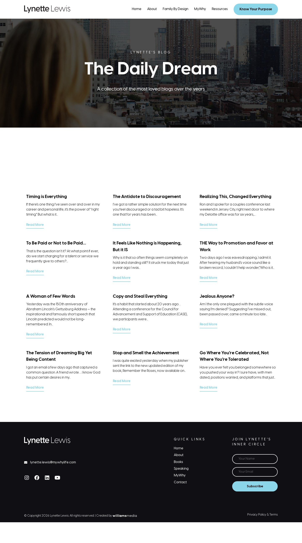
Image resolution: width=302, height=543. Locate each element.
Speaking (181, 468)
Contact (180, 482)
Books (178, 461)
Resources (220, 9)
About (152, 9)
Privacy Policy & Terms (262, 514)
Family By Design (175, 9)
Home (136, 9)
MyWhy (200, 9)
